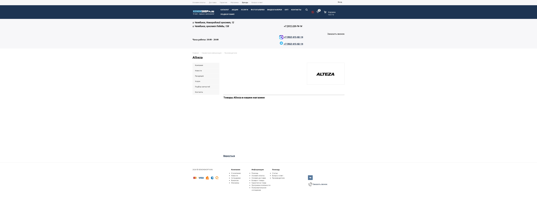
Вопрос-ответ (277, 175)
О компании (236, 173)
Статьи (275, 173)
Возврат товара (258, 180)
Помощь (276, 169)
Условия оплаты (258, 175)
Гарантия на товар (259, 183)
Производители (278, 178)
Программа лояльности (261, 185)
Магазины (235, 183)
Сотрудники (236, 178)
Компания (235, 169)
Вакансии (235, 180)
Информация (258, 169)
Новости (234, 175)
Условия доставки (259, 178)
